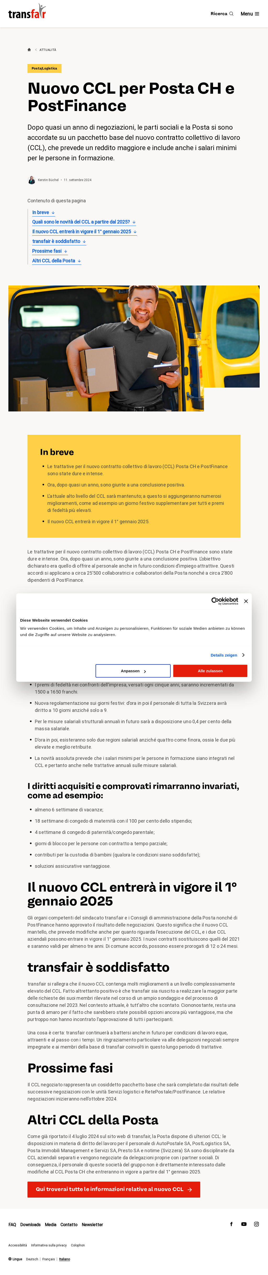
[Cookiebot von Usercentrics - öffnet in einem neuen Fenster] (215, 601)
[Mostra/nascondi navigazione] (250, 14)
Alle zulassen (210, 671)
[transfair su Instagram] (256, 1225)
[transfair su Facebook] (231, 1225)
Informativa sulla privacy (49, 1245)
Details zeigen (224, 655)
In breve (40, 212)
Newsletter (92, 1224)
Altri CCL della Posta (53, 260)
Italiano (64, 1259)
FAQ (12, 1224)
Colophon (78, 1245)
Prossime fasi (47, 251)
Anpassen (133, 671)
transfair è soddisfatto (56, 241)
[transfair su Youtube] (244, 1225)
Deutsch (32, 1259)
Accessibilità (17, 1245)
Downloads (30, 1224)
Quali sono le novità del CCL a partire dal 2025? (81, 222)
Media (50, 1224)
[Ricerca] (222, 13)
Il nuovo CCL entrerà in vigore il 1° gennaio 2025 (81, 231)
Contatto (68, 1224)
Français (48, 1259)
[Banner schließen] (246, 601)
